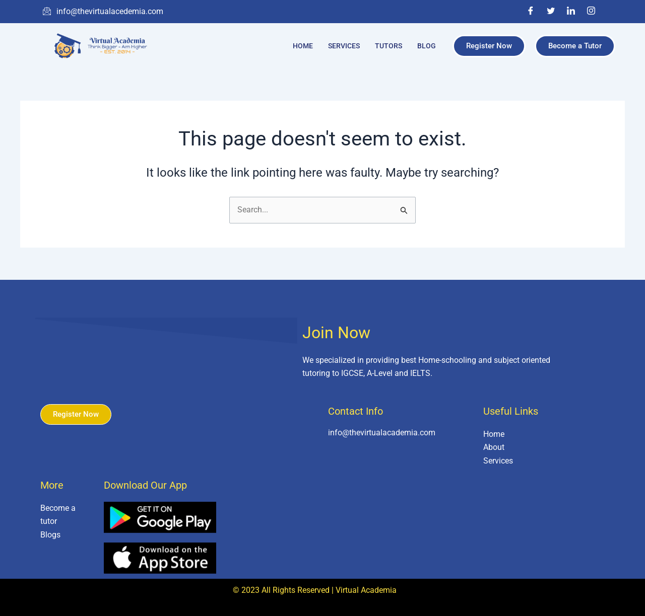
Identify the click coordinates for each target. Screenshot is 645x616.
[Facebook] (530, 11)
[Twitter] (550, 11)
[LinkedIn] (570, 11)
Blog (426, 46)
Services (344, 46)
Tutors (388, 46)
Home (303, 46)
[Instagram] (591, 11)
